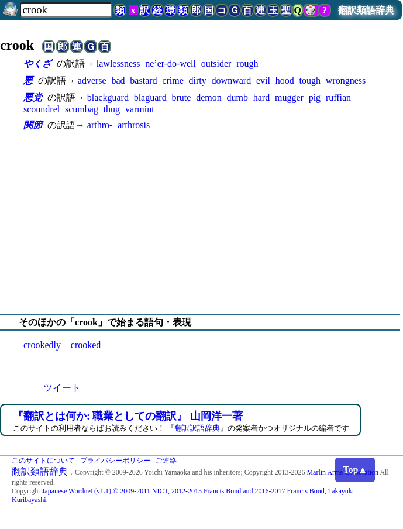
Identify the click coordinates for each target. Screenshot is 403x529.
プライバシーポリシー (115, 460)
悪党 (32, 97)
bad (118, 80)
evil (263, 80)
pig (315, 97)
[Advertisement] (201, 223)
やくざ (37, 63)
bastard (143, 80)
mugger (289, 97)
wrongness (346, 80)
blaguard (150, 97)
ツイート (62, 388)
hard (261, 97)
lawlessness (118, 63)
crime (172, 80)
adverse (92, 80)
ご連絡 (166, 460)
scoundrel (41, 109)
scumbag (81, 109)
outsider (216, 63)
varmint (139, 109)
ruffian (338, 97)
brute (181, 97)
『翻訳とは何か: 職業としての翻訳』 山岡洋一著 (128, 416)
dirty (197, 80)
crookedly (42, 345)
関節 (32, 125)
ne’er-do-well (170, 63)
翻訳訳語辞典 (197, 428)
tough (310, 80)
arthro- (100, 125)
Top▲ (355, 470)
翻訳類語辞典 (366, 10)
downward (232, 80)
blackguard (108, 97)
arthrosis (134, 125)
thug (112, 109)
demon (209, 97)
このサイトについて (43, 460)
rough (247, 63)
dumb (236, 97)
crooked (86, 345)
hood (284, 80)
